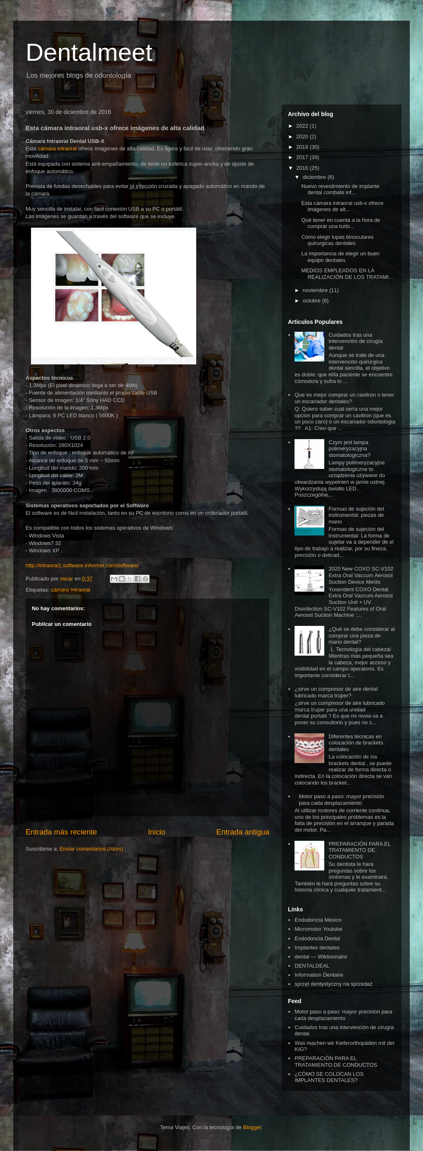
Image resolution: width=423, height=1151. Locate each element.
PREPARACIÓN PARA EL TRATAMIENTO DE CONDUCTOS (359, 850)
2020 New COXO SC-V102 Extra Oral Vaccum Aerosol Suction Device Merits (360, 575)
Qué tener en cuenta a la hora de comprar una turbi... (340, 223)
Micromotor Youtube (318, 929)
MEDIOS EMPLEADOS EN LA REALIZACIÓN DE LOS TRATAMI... (347, 273)
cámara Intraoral (70, 590)
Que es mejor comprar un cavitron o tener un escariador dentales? (344, 398)
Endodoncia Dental (317, 938)
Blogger (252, 1127)
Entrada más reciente (61, 832)
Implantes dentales (317, 947)
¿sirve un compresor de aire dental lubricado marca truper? (336, 692)
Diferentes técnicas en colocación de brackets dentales (355, 742)
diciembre (315, 177)
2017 (303, 157)
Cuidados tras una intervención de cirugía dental (355, 341)
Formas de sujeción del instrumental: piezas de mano (356, 515)
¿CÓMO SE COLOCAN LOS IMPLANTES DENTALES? (329, 1077)
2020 (303, 136)
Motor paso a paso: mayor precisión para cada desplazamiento (341, 799)
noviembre (316, 290)
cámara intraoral (57, 148)
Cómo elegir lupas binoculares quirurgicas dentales (337, 240)
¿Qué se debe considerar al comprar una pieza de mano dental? (361, 635)
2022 (303, 126)
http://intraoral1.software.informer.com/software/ (82, 565)
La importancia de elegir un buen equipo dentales (340, 256)
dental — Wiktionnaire (321, 957)
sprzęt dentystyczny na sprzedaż (334, 984)
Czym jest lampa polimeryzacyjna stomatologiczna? (349, 448)
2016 (303, 168)
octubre (312, 300)
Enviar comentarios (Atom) (91, 849)
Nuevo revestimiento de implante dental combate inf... (340, 189)
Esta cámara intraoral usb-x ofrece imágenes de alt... (342, 206)
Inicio (156, 832)
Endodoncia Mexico (318, 920)
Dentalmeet (89, 52)
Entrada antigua (242, 832)
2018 (303, 147)
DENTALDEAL (312, 966)
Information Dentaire (319, 975)
